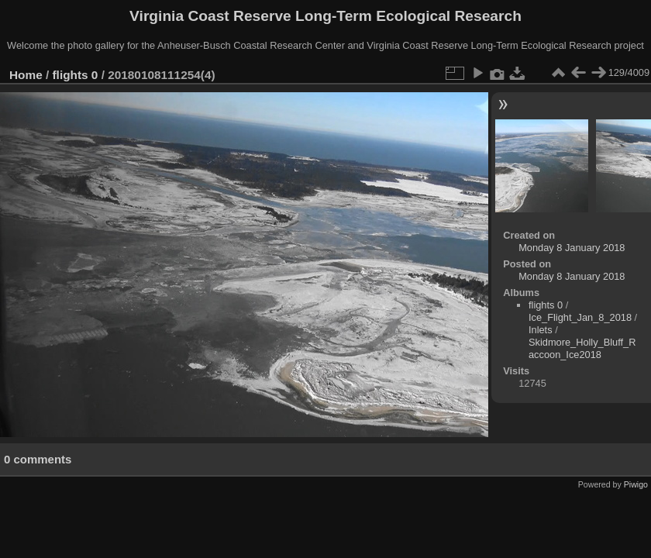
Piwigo (636, 484)
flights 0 (75, 74)
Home (26, 74)
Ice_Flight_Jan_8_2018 (580, 317)
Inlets (541, 330)
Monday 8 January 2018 (571, 247)
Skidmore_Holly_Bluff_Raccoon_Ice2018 (582, 348)
